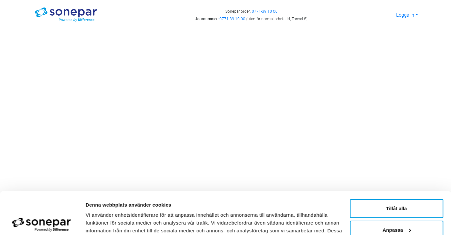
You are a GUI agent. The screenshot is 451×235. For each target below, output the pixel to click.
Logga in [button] (405, 14)
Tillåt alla (396, 166)
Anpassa (396, 187)
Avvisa (396, 209)
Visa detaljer (100, 222)
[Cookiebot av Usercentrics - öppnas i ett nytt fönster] (42, 222)
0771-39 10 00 (265, 11)
